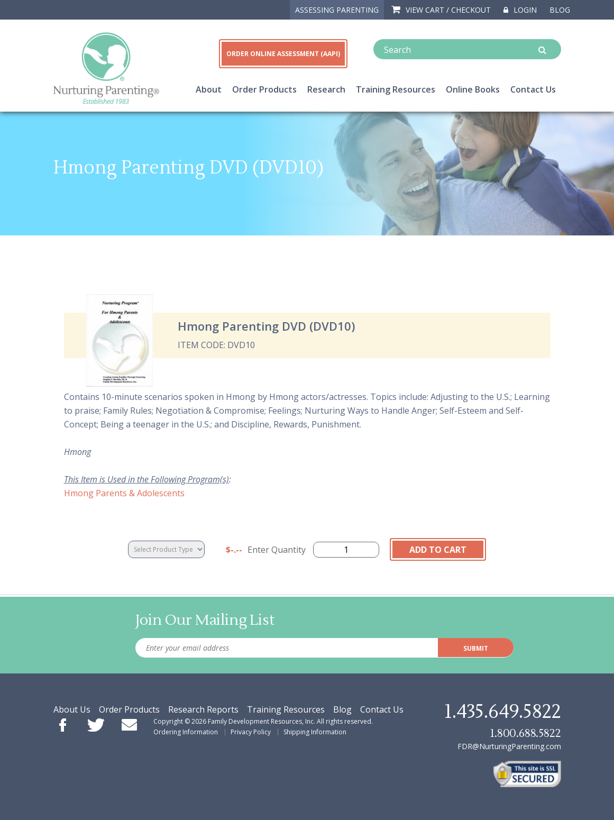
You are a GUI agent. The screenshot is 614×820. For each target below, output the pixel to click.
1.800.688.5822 (525, 733)
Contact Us (533, 89)
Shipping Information (314, 731)
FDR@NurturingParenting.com (509, 746)
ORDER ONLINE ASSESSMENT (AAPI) (283, 53)
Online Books (473, 89)
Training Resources (395, 89)
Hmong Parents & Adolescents (124, 493)
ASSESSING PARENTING (337, 10)
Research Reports (203, 709)
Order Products (264, 89)
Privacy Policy (251, 731)
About (209, 89)
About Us (71, 709)
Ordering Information (185, 731)
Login (520, 10)
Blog (559, 10)
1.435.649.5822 (502, 712)
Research (326, 89)
